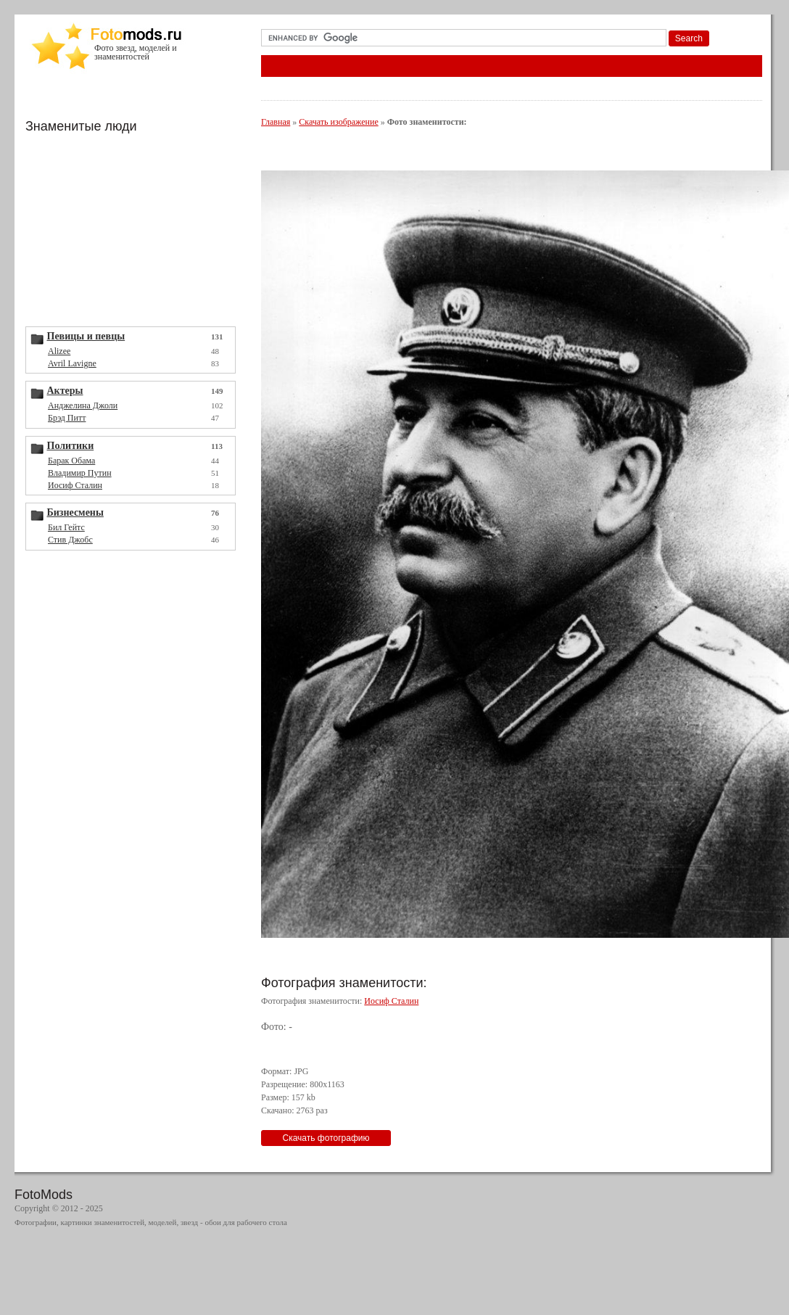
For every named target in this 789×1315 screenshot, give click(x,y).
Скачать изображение (338, 122)
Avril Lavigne (72, 363)
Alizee (59, 351)
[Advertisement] (134, 228)
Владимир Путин (80, 473)
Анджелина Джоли (82, 405)
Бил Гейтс (66, 527)
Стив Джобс (70, 540)
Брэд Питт (67, 418)
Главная (275, 122)
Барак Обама (71, 460)
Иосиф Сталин (75, 485)
